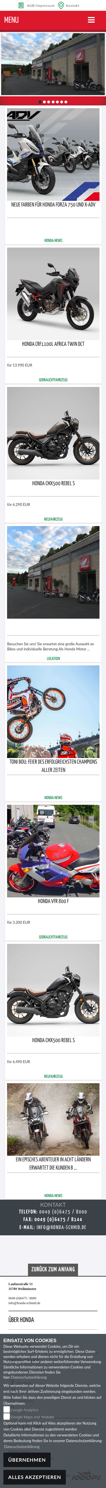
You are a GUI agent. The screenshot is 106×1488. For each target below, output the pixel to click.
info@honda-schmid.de (61, 1227)
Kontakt (73, 5)
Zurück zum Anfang (53, 1269)
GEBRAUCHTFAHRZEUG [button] (53, 380)
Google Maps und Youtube (32, 1417)
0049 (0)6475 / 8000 (63, 1212)
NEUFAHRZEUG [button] (53, 519)
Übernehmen (27, 1460)
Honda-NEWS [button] (53, 241)
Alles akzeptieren (34, 1477)
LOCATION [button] (53, 659)
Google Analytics (24, 1410)
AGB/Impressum (41, 5)
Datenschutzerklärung (29, 1377)
